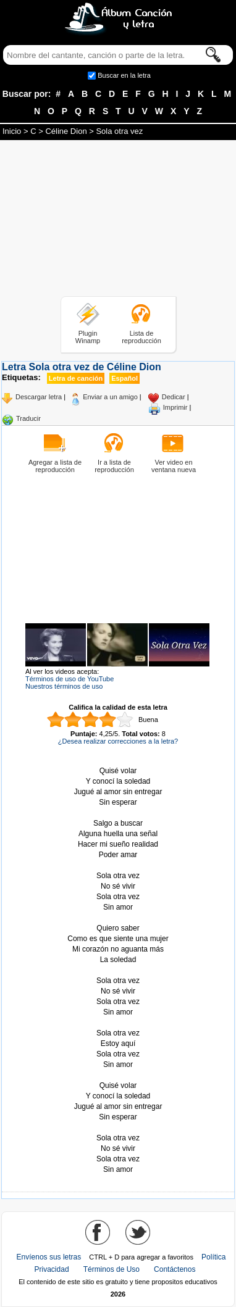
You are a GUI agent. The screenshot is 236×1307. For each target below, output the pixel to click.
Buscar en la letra (124, 75)
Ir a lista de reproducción (114, 465)
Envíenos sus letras (49, 1257)
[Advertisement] (118, 220)
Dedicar (173, 396)
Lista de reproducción (141, 337)
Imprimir (175, 407)
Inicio (11, 131)
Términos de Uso (111, 1269)
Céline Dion (65, 131)
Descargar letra (38, 396)
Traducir (28, 418)
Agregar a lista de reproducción (55, 465)
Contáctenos (174, 1269)
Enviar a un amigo (110, 396)
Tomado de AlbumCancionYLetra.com (118, 1127)
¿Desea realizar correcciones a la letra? (118, 741)
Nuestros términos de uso (64, 686)
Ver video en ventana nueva (173, 465)
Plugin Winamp (87, 337)
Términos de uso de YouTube (69, 679)
